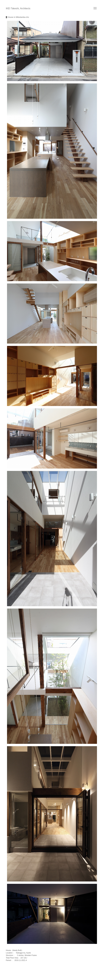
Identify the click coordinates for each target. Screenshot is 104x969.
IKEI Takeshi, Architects (18, 8)
